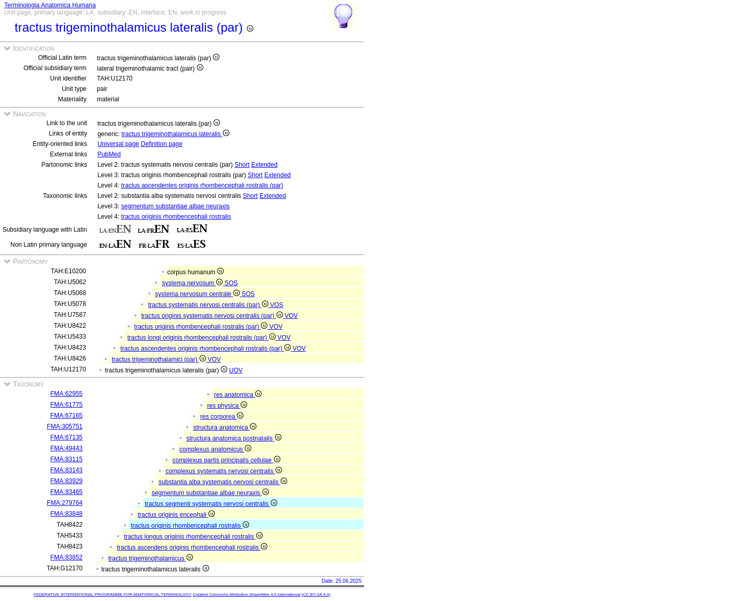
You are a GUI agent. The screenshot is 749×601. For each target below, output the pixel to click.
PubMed (109, 154)
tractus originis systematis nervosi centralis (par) (213, 315)
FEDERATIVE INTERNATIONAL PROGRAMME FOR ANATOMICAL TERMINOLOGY (112, 594)
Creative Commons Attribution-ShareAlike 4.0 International (246, 594)
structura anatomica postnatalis (233, 438)
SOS (231, 283)
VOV (291, 315)
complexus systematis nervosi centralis (223, 471)
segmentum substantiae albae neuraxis (175, 206)
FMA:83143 (66, 470)
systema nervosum (193, 283)
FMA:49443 (66, 448)
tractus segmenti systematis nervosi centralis (211, 503)
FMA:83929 (66, 481)
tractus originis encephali (176, 514)
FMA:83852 (66, 557)
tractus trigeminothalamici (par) (160, 359)
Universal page (118, 144)
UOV (235, 370)
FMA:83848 (66, 513)
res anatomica (238, 394)
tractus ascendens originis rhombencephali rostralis (192, 547)
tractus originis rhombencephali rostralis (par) (201, 326)
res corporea (222, 416)
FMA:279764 (65, 502)
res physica (227, 405)
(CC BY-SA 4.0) (316, 594)
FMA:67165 (66, 415)
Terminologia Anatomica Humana (50, 5)
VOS (276, 305)
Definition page (162, 144)
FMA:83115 (66, 459)
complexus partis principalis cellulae (226, 460)
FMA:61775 (66, 404)
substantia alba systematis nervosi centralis (223, 482)
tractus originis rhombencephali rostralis (176, 216)
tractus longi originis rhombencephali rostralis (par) (202, 337)
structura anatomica (224, 427)
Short (242, 164)
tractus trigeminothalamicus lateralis (175, 134)
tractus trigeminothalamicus (150, 558)
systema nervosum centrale (198, 294)
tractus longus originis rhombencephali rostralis (193, 536)
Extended (264, 164)
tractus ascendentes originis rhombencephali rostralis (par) (202, 185)
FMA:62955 (66, 393)
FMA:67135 (66, 437)
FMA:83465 (66, 492)
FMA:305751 (65, 426)
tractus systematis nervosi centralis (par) (209, 305)
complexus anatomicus (215, 449)
